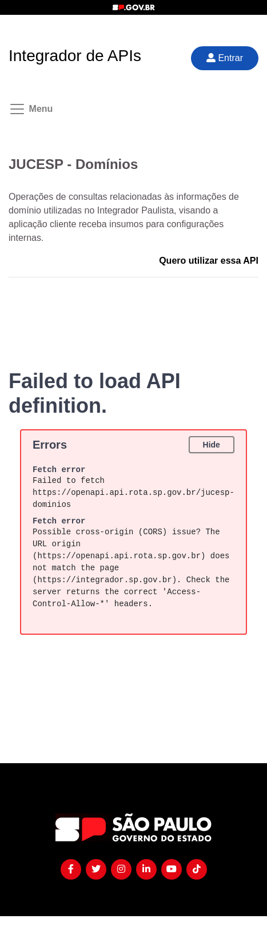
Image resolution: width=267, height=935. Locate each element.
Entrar (224, 58)
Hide (211, 444)
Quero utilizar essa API (208, 260)
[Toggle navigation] (26, 109)
